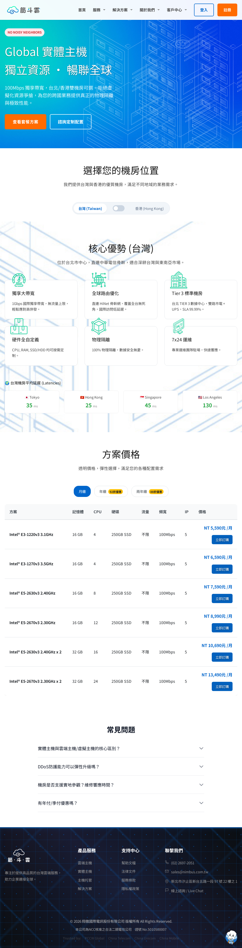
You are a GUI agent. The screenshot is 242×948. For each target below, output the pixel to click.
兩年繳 (150, 491)
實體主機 (85, 871)
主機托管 (85, 880)
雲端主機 (85, 862)
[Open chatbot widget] (231, 937)
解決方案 (120, 10)
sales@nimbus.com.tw (189, 871)
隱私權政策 (130, 888)
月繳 (82, 491)
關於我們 (147, 10)
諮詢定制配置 (70, 122)
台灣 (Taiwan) (90, 208)
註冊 (227, 10)
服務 (96, 10)
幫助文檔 (128, 862)
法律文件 (128, 871)
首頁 (82, 10)
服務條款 (128, 880)
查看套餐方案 (25, 122)
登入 (204, 10)
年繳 (111, 491)
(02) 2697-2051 (182, 862)
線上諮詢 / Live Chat (187, 890)
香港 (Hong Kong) (149, 208)
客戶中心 (174, 10)
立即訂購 (222, 539)
